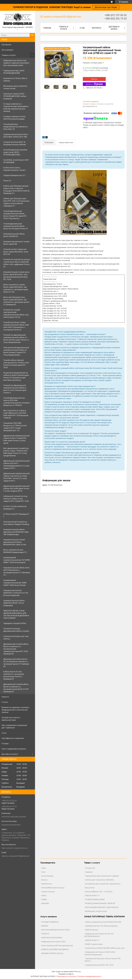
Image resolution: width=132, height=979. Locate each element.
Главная (47, 28)
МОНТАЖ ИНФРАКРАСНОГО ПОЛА (55, 930)
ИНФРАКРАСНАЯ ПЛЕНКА (51, 937)
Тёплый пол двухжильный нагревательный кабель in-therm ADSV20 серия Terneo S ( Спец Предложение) (16, 338)
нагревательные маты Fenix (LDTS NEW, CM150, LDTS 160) (15, 135)
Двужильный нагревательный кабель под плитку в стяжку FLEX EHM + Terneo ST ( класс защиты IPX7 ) (16, 477)
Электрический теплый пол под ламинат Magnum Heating (16, 522)
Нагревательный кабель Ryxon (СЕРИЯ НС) (14, 235)
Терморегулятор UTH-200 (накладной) (101, 926)
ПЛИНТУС (45, 933)
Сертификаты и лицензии (13, 738)
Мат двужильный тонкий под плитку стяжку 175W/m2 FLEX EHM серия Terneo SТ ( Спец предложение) (15, 452)
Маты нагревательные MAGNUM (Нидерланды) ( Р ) (15, 551)
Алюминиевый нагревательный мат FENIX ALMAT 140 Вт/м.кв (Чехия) (15, 582)
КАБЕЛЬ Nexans (91, 930)
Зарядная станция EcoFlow (14, 623)
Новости (5, 697)
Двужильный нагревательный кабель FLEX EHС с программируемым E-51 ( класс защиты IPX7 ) (16, 464)
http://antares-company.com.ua (14, 848)
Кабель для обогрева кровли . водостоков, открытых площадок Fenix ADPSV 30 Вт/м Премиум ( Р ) (16, 189)
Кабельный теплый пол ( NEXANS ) (99, 880)
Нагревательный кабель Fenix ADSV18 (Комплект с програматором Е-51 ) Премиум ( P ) (16, 571)
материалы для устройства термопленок (103, 883)
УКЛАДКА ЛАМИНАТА (50, 922)
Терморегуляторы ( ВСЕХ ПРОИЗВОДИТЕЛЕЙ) (13, 71)
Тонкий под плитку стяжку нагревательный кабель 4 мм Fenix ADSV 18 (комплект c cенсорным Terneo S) (16, 326)
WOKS (43, 895)
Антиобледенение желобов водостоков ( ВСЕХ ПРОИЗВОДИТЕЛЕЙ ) (15, 152)
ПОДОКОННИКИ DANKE (95, 899)
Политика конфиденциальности (89, 976)
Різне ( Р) (7, 180)
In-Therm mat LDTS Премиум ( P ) (16, 515)
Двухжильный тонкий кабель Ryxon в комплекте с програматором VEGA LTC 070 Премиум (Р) (16, 688)
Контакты (96, 28)
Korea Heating (47, 876)
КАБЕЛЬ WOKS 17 (92, 895)
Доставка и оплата (10, 754)
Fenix (43, 872)
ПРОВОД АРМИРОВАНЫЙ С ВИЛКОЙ (100, 903)
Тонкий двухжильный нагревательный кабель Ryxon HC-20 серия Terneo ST (15, 226)
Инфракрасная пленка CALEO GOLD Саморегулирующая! (99, 953)
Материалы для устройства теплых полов (15, 87)
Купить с (94, 84)
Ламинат (89, 872)
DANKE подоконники (94, 944)
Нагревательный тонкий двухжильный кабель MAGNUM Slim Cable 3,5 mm (14, 542)
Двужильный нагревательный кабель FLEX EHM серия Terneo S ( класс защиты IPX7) (16, 488)
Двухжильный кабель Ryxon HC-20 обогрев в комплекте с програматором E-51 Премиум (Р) (16, 663)
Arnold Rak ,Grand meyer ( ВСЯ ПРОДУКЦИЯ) (16, 161)
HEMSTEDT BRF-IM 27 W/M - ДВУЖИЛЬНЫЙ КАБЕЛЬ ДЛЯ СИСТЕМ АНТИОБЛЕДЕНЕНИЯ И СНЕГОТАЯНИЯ (16, 614)
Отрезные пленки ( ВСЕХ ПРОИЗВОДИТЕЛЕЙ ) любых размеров (14, 96)
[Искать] (32, 35)
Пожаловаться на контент (66, 976)
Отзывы (5, 743)
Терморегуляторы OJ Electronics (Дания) (102, 876)
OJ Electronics (46, 883)
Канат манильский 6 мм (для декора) (57, 945)
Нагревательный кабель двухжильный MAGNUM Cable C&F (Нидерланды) (16, 532)
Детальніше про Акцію (106, 7)
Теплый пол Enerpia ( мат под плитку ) (15, 637)
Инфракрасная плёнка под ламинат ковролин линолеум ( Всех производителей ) (16, 62)
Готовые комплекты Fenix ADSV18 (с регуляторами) (14, 117)
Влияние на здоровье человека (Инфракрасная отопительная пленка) (15, 709)
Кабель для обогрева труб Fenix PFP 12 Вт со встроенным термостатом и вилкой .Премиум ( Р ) (16, 202)
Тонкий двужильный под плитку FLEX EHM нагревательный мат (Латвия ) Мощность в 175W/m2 (16, 401)
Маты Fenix (90, 887)
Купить (94, 79)
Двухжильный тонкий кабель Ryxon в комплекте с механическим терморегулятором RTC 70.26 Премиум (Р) (16, 649)
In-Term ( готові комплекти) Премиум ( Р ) (14, 507)
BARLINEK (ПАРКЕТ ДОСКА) (52, 953)
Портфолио (6, 44)
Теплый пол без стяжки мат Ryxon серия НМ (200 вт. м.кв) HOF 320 (15, 251)
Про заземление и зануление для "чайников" (14, 726)
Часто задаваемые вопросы (14, 749)
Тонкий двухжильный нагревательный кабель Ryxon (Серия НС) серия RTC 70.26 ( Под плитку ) (15, 215)
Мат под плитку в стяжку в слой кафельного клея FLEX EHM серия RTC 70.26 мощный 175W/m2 (15, 414)
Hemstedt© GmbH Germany (53, 887)
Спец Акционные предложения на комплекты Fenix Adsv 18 (15, 126)
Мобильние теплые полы (96, 911)
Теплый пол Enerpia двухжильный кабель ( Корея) (16, 629)
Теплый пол (90, 868)
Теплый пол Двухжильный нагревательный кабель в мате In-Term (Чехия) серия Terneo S (14, 389)
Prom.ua (77, 972)
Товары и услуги (8, 55)
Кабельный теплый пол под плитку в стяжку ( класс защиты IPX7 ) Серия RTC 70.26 (16, 498)
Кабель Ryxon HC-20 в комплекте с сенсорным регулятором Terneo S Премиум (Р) (13, 675)
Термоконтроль (48, 891)
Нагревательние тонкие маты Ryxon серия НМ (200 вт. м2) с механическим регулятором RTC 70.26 (16, 275)
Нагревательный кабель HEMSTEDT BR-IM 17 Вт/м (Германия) (14, 603)
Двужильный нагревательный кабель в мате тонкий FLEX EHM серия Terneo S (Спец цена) (16, 439)
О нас (4, 733)
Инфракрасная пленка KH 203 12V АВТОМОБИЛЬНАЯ (99, 934)
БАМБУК (44, 926)
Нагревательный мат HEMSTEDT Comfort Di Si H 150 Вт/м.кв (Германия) (15, 592)
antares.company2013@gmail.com (15, 856)
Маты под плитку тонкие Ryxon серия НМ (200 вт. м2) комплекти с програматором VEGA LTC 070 (15, 288)
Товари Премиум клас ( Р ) (14, 175)
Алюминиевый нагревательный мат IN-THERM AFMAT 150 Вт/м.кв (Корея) (16, 560)
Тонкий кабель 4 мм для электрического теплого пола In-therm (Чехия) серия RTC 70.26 (16, 364)
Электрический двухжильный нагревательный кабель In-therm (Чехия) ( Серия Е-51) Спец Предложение (16, 351)
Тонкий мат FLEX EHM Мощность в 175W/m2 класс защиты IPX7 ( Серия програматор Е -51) (15, 427)
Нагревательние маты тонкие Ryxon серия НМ (16, 242)
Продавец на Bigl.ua (66, 974)
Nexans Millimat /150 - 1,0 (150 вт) (98, 891)
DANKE (44, 899)
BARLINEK (45, 903)
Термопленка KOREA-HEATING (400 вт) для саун (105, 948)
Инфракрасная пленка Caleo (53, 941)
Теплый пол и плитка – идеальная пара (11, 718)
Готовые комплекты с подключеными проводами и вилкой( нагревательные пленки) (16, 107)
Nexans (44, 880)
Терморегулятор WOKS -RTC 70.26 (99, 965)
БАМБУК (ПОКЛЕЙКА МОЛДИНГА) (55, 949)
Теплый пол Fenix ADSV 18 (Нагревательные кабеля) (14, 143)
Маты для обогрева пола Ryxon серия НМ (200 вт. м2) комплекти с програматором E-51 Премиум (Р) (16, 301)
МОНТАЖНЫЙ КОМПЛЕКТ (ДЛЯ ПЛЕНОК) (101, 907)
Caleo (43, 868)
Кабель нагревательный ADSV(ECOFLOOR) (103, 922)
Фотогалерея (7, 50)
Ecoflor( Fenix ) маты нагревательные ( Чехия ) (14, 168)
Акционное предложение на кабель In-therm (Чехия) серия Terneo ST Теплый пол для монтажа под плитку (16, 376)
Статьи (5, 702)
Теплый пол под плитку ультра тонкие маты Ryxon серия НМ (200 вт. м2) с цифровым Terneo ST (16, 263)
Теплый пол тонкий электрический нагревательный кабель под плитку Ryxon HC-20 (15, 313)
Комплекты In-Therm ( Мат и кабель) (15, 79)
